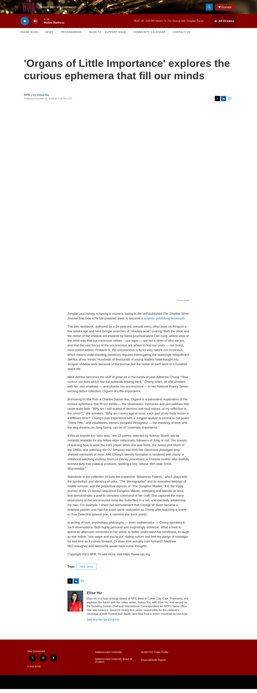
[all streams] (224, 25)
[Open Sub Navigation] (40, 36)
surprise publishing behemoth (164, 322)
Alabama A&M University (108, 656)
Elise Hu (43, 99)
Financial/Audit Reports (153, 664)
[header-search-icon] (210, 9)
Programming (71, 36)
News (49, 36)
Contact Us (181, 36)
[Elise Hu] (75, 605)
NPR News (86, 570)
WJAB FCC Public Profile (154, 656)
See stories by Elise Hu (103, 623)
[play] (25, 25)
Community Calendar (149, 36)
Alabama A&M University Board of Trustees (113, 664)
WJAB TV (95, 36)
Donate (227, 9)
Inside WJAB (29, 36)
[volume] (35, 25)
